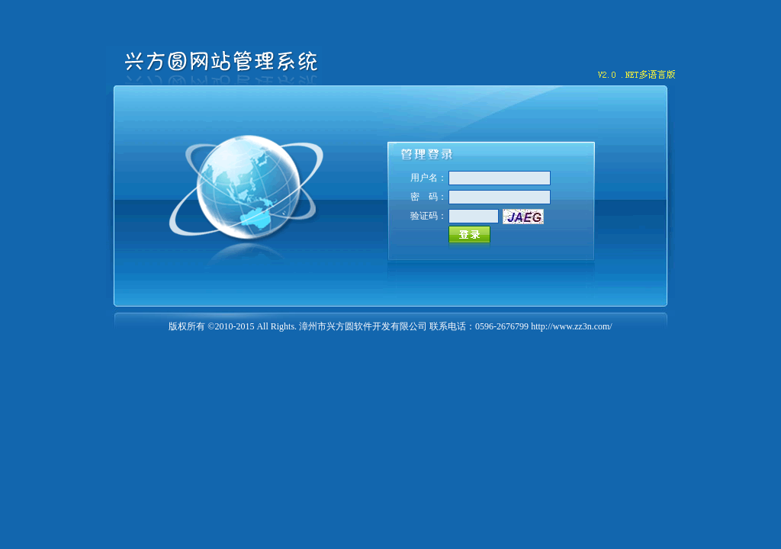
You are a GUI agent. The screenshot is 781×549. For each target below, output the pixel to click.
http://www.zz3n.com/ (571, 326)
